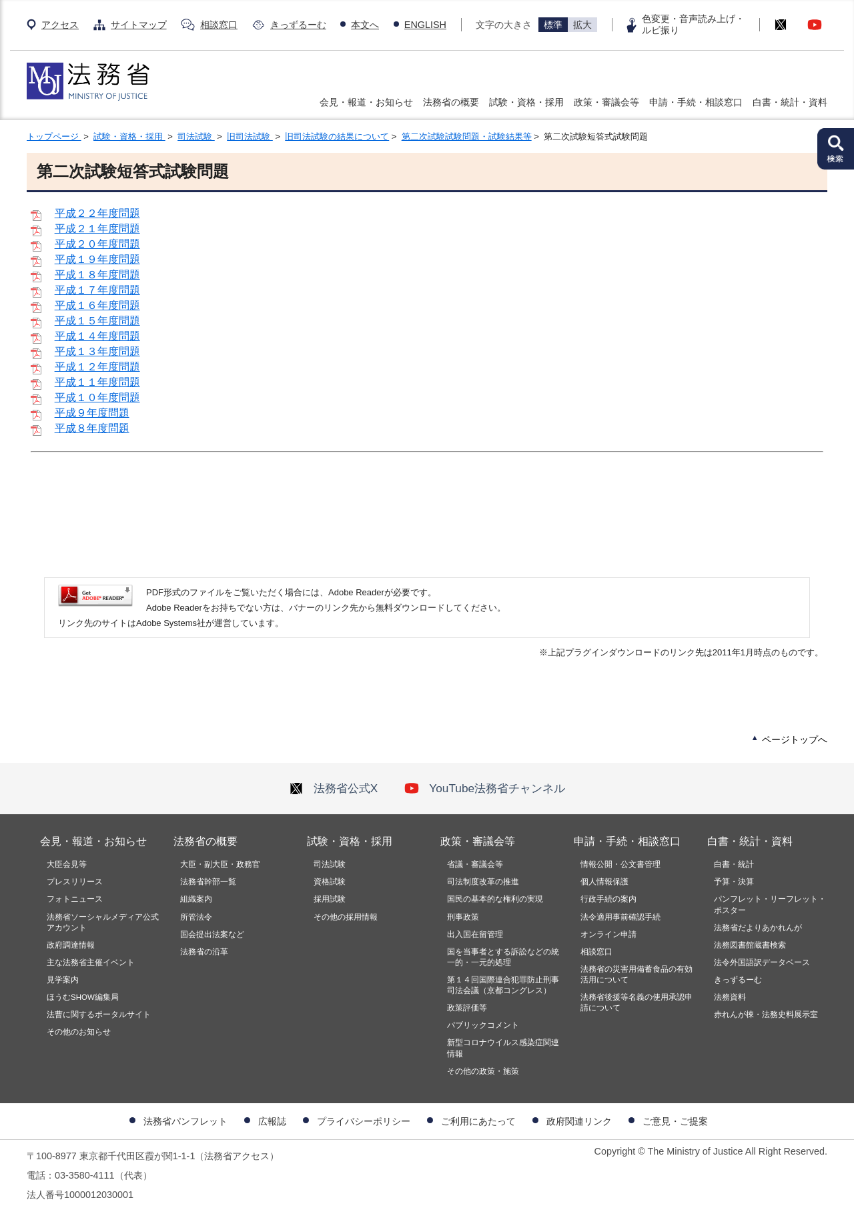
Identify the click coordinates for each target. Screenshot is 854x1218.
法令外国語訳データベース (762, 962)
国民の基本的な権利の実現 (495, 899)
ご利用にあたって (478, 1121)
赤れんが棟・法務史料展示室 (766, 1014)
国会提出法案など (212, 934)
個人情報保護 (604, 882)
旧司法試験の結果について (337, 136)
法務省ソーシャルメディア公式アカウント (103, 922)
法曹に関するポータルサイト (99, 1014)
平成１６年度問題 (97, 305)
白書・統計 (734, 864)
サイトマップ (139, 24)
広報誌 (272, 1121)
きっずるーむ (298, 24)
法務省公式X (333, 788)
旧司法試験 (250, 136)
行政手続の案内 (608, 899)
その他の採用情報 (346, 917)
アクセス (60, 24)
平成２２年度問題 (97, 213)
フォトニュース (75, 899)
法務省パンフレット (185, 1121)
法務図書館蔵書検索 (750, 945)
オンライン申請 (608, 934)
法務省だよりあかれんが (758, 928)
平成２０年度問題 (97, 244)
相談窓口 (219, 24)
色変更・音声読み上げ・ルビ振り (693, 24)
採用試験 (330, 899)
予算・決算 (734, 882)
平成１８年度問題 (97, 274)
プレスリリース (75, 882)
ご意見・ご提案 (675, 1121)
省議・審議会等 (475, 864)
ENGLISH (425, 24)
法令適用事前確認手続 (620, 917)
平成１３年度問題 (97, 351)
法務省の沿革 (204, 952)
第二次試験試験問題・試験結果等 (467, 136)
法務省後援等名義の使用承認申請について (636, 1002)
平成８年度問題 (92, 428)
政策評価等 (467, 1008)
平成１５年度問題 (97, 320)
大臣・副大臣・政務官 (220, 864)
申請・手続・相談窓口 (696, 102)
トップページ (54, 136)
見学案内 (63, 980)
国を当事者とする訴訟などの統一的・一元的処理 (503, 957)
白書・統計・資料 (790, 102)
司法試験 (196, 136)
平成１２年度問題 (97, 366)
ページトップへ (794, 739)
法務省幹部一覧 (208, 882)
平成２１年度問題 (97, 228)
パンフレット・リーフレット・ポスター (770, 904)
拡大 (582, 24)
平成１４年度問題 (97, 336)
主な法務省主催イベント (91, 962)
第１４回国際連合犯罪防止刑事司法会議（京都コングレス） (503, 985)
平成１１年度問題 (97, 382)
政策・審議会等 (606, 102)
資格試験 (330, 882)
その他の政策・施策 (483, 1071)
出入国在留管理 (475, 934)
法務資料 (730, 997)
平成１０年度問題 (97, 397)
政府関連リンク (579, 1121)
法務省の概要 (451, 102)
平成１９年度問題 (97, 259)
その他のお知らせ (79, 1032)
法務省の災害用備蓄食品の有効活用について (636, 974)
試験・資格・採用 (526, 102)
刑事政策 (463, 917)
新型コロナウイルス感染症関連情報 (503, 1047)
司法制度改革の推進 (483, 882)
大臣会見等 (67, 864)
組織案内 (196, 899)
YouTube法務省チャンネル (484, 788)
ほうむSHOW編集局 (83, 997)
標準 (553, 24)
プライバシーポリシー (363, 1121)
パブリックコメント (483, 1025)
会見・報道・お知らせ (366, 102)
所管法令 (196, 917)
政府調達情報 (71, 945)
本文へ (365, 24)
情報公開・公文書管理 (620, 864)
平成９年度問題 (92, 412)
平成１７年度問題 (97, 290)
